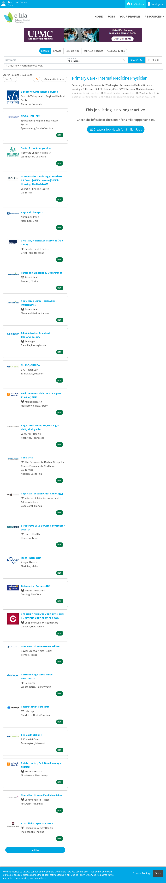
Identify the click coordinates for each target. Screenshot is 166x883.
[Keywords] (35, 60)
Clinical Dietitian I (31, 734)
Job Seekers (135, 4)
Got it (158, 873)
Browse (57, 50)
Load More (35, 850)
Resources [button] (153, 16)
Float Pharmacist (31, 557)
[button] (154, 60)
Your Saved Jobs (116, 50)
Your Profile (130, 16)
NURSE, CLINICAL (31, 365)
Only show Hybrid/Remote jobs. (25, 65)
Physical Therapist (32, 212)
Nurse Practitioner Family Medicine (41, 795)
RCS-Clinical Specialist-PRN (37, 823)
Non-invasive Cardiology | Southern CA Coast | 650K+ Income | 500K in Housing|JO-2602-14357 (42, 180)
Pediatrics (27, 457)
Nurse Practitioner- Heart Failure (40, 646)
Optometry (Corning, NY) (35, 586)
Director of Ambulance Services (39, 91)
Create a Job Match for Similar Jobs (116, 129)
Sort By (8, 79)
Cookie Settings (142, 873)
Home (99, 16)
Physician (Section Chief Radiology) (42, 493)
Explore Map (72, 50)
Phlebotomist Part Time (35, 706)
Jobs (111, 16)
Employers (155, 4)
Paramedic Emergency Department (41, 272)
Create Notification (54, 79)
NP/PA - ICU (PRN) (31, 116)
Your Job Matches (93, 50)
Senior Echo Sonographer (36, 148)
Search (45, 50)
